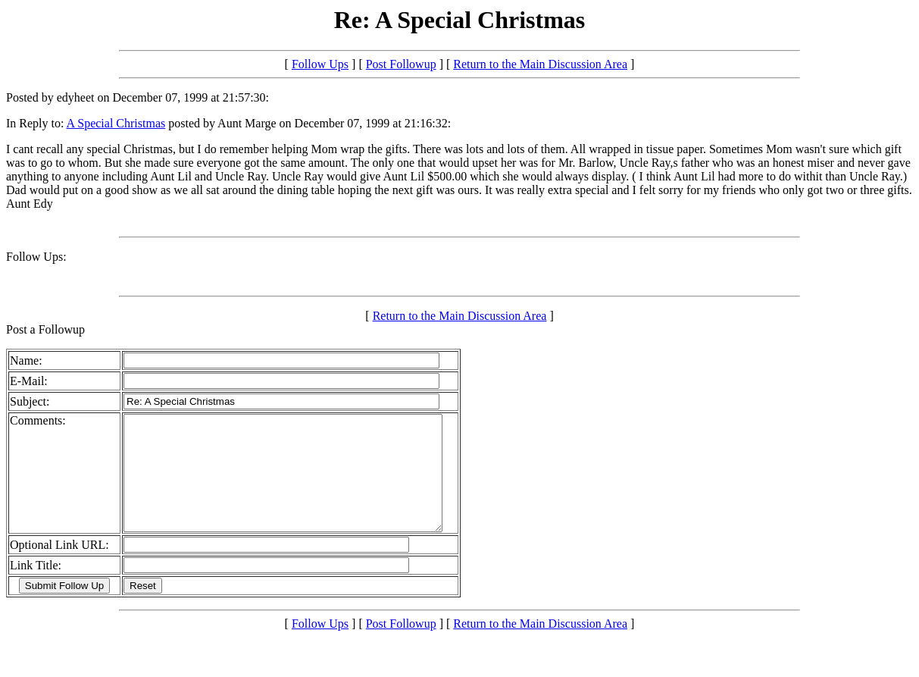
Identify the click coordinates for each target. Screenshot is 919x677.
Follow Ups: (36, 256)
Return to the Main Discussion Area (540, 64)
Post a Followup (45, 329)
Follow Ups (320, 64)
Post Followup (401, 64)
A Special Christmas (116, 123)
